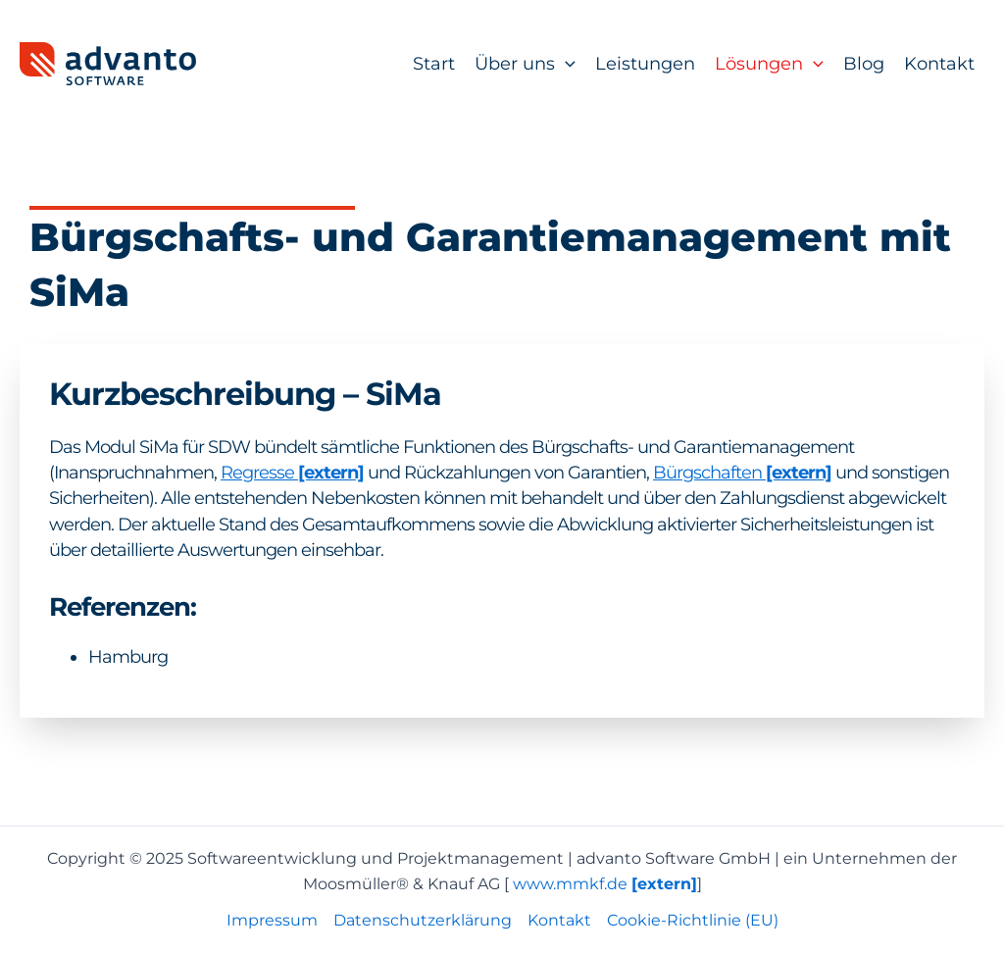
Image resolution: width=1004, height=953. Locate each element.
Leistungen (645, 64)
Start (434, 64)
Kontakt (939, 64)
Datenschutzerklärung (422, 920)
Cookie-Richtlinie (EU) (692, 920)
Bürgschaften (709, 472)
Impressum (272, 920)
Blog (863, 64)
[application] (565, 64)
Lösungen (769, 64)
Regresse (259, 472)
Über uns (525, 64)
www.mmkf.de (605, 884)
